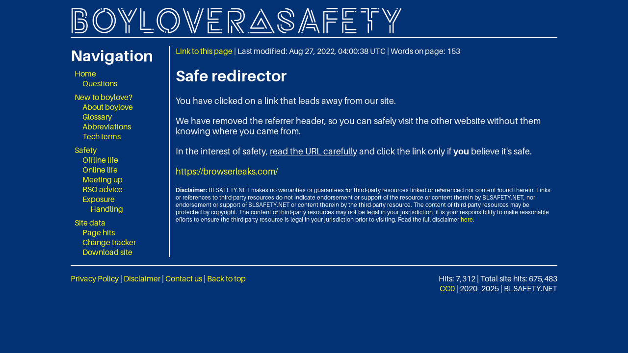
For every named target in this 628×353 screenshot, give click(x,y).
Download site (107, 252)
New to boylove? (103, 97)
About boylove (107, 107)
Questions (99, 83)
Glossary (97, 117)
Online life (100, 170)
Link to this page (204, 51)
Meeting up (102, 179)
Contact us (183, 278)
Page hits (98, 232)
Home (85, 73)
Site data (90, 222)
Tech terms (101, 136)
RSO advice (102, 189)
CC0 (447, 288)
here (467, 219)
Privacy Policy (95, 278)
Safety (86, 150)
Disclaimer (142, 278)
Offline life (100, 160)
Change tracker (109, 242)
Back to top (226, 278)
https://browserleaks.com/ (227, 171)
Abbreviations (106, 126)
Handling (106, 209)
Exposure (98, 199)
